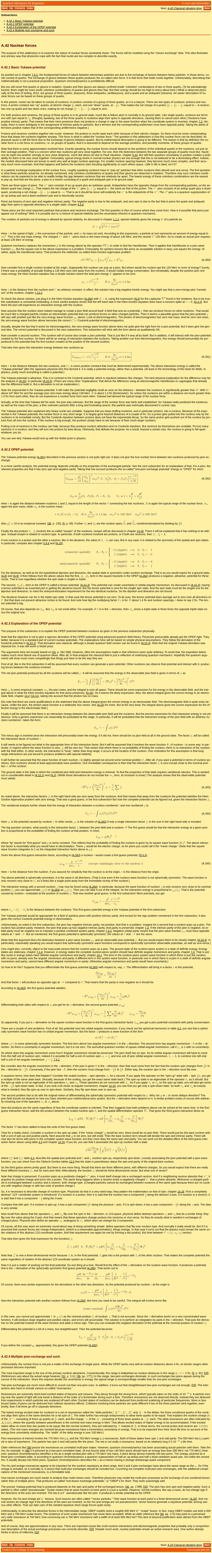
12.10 (112, 1085)
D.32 (89, 692)
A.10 (59, 543)
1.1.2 (116, 219)
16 (54, 652)
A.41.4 (85, 585)
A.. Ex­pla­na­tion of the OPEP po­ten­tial (31, 27)
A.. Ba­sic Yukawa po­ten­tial (24, 20)
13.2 (27, 695)
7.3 (200, 121)
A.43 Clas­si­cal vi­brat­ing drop (185, 8)
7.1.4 (39, 952)
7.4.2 (109, 930)
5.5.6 (81, 204)
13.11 (34, 695)
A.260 (88, 298)
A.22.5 (47, 381)
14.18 (140, 531)
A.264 (93, 886)
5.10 (135, 154)
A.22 (22, 381)
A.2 (53, 775)
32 (36, 1532)
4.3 (179, 1028)
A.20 (193, 1498)
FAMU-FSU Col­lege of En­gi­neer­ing (23, 1549)
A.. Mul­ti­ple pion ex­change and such (30, 30)
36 (49, 523)
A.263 (102, 821)
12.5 (71, 1161)
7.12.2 (38, 292)
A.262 (143, 575)
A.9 (16, 575)
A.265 (93, 967)
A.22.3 (146, 643)
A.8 (4, 575)
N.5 (137, 298)
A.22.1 (31, 643)
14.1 (99, 955)
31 (63, 1376)
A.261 (41, 457)
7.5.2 (35, 74)
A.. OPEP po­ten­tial (20, 23)
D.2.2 (198, 301)
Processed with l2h (198, 1549)
